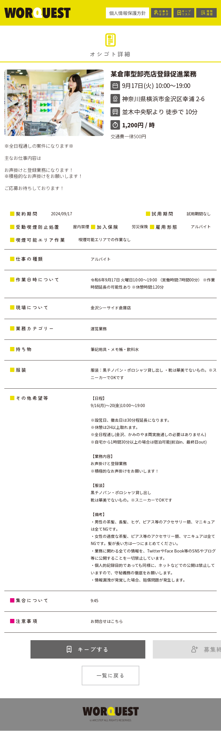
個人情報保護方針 (126, 12)
